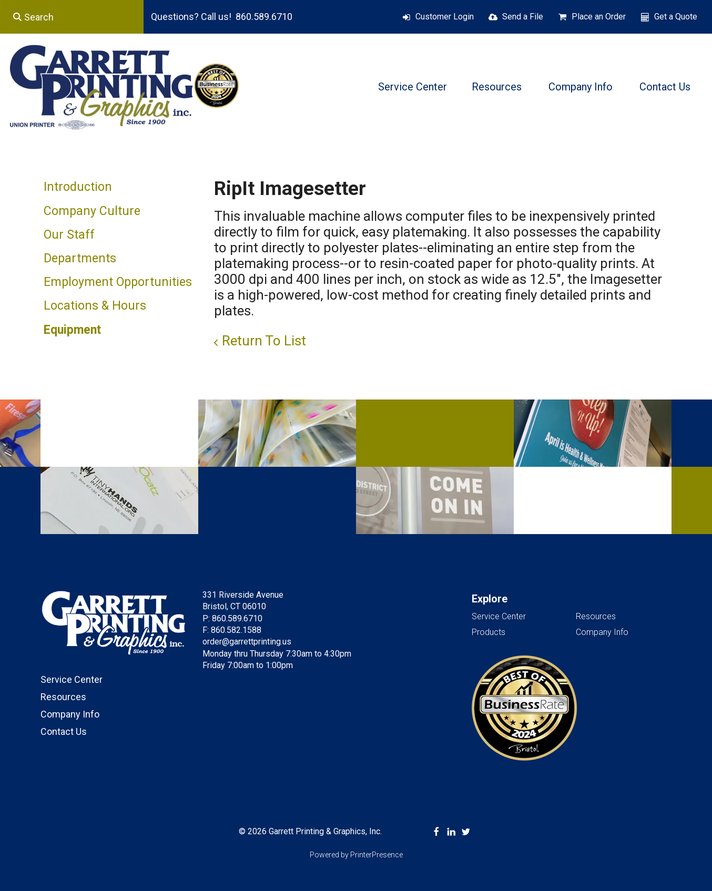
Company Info (580, 86)
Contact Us (664, 86)
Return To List (264, 341)
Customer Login (444, 17)
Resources (497, 86)
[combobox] (71, 16)
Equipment (72, 330)
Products (488, 632)
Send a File (522, 17)
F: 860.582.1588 (231, 630)
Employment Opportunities (118, 282)
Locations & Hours (95, 306)
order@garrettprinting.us (246, 642)
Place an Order (599, 17)
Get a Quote (675, 17)
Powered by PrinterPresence (356, 855)
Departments (80, 258)
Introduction (78, 187)
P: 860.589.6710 (232, 618)
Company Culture (92, 211)
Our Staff (69, 235)
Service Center (412, 86)
